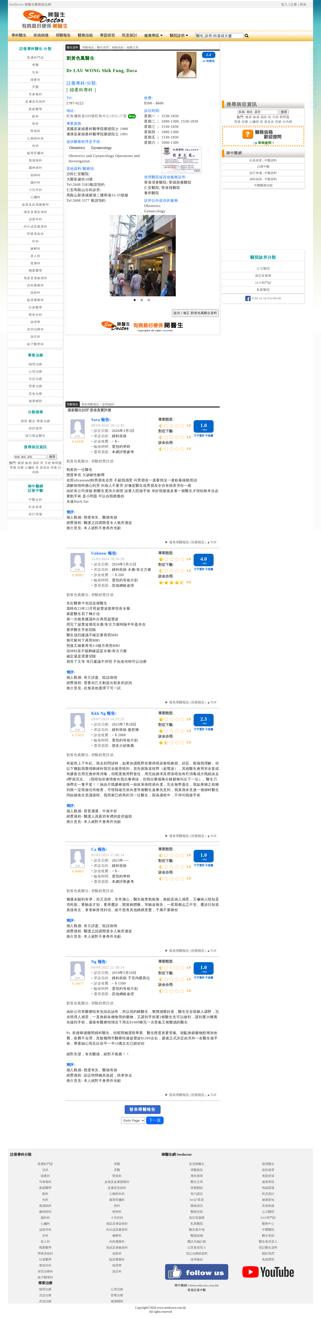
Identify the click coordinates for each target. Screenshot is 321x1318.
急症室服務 (263, 275)
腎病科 (36, 131)
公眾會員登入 (196, 1247)
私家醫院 (263, 289)
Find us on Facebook (263, 298)
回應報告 (197, 542)
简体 (303, 4)
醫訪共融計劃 (196, 1241)
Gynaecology (101, 148)
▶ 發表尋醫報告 (177, 542)
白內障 (287, 121)
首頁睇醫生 (196, 1164)
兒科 (35, 72)
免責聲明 (268, 1259)
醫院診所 (179, 35)
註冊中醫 (263, 166)
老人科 (36, 256)
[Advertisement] (186, 19)
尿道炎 (45, 467)
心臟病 (30, 467)
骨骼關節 (197, 1188)
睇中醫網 (234, 153)
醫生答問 (103, 47)
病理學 (36, 322)
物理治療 (35, 364)
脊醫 (35, 65)
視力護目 (197, 1193)
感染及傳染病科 (36, 212)
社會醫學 (35, 307)
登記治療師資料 (197, 1253)
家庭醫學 (35, 109)
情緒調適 (268, 1188)
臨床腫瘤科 (35, 300)
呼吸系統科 (35, 234)
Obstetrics (77, 148)
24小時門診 (263, 282)
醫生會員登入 (268, 1241)
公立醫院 (263, 268)
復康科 (36, 263)
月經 (47, 463)
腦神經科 (35, 167)
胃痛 (13, 467)
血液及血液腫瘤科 (35, 204)
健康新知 (268, 1199)
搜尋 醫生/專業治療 (35, 421)
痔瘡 (54, 467)
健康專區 (153, 35)
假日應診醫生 (35, 435)
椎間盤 (57, 463)
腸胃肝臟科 (35, 153)
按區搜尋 (35, 428)
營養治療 (35, 386)
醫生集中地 (196, 1229)
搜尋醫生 (268, 1164)
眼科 (35, 116)
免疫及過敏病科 (36, 278)
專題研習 (107, 35)
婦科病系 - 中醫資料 (263, 179)
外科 (35, 241)
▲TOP (211, 542)
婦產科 (36, 79)
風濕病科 (35, 160)
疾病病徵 (41, 35)
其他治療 (35, 393)
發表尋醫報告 (90, 404)
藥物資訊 (197, 1205)
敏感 (28, 463)
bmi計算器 (197, 1199)
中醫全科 (35, 499)
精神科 (36, 175)
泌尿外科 (35, 219)
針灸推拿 (35, 507)
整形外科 (35, 314)
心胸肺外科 (35, 138)
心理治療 (35, 371)
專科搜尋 (197, 1176)
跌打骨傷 (35, 514)
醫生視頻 (268, 1235)
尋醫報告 (63, 35)
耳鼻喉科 (35, 94)
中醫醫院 (268, 1229)
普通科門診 (35, 57)
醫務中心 (268, 1223)
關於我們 (268, 1253)
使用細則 (108, 404)
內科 (35, 146)
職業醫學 (35, 270)
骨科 (35, 123)
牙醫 (35, 87)
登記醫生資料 (268, 1247)
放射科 (36, 292)
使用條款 (197, 1259)
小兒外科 (35, 190)
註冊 (293, 4)
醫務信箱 (85, 35)
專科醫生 (19, 35)
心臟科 (36, 197)
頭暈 (20, 467)
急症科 (36, 336)
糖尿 (21, 463)
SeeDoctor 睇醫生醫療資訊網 (30, 4)
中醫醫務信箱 (263, 185)
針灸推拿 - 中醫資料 (263, 160)
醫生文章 (197, 1182)
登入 (284, 4)
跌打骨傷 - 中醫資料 (263, 173)
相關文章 (132, 47)
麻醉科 (36, 248)
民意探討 (129, 35)
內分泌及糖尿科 (36, 226)
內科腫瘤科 (35, 285)
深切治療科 (35, 329)
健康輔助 (35, 401)
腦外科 (36, 182)
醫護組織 (197, 1235)
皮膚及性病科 (35, 101)
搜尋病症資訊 (241, 104)
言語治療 (35, 379)
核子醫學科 (35, 344)
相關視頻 (118, 47)
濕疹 (36, 463)
